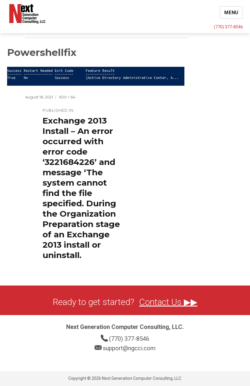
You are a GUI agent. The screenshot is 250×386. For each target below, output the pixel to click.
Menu (231, 12)
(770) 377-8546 (228, 27)
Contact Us (161, 302)
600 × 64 (67, 97)
